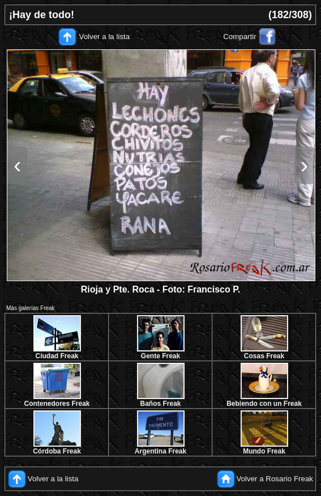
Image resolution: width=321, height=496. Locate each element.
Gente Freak (160, 356)
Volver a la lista (104, 36)
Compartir (239, 36)
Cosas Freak (264, 356)
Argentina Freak (160, 451)
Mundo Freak (264, 451)
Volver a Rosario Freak (274, 478)
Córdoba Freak (57, 451)
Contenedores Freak (56, 404)
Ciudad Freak (56, 356)
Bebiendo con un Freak (264, 404)
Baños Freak (160, 404)
